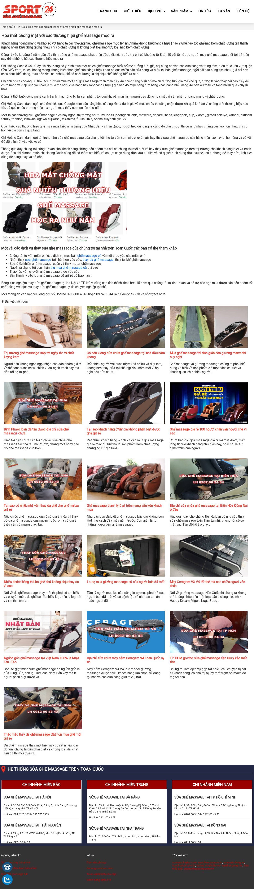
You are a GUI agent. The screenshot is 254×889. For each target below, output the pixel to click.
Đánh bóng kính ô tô (99, 879)
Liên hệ (243, 11)
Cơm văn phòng (96, 862)
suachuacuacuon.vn (210, 862)
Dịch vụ (154, 11)
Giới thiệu (132, 11)
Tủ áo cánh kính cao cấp (101, 874)
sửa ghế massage (38, 260)
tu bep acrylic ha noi (209, 865)
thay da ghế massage (98, 260)
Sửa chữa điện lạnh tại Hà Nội (18, 868)
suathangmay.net (232, 865)
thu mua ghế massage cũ (69, 268)
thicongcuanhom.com (100, 868)
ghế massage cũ (89, 256)
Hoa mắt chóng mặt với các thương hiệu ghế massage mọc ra (65, 26)
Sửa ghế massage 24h (14, 874)
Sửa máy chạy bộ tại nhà (15, 862)
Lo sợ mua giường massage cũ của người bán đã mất (126, 582)
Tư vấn (224, 11)
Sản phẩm (179, 11)
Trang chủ (107, 11)
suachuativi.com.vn (183, 865)
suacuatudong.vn (233, 862)
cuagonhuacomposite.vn (199, 868)
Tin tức (204, 11)
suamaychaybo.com (184, 862)
